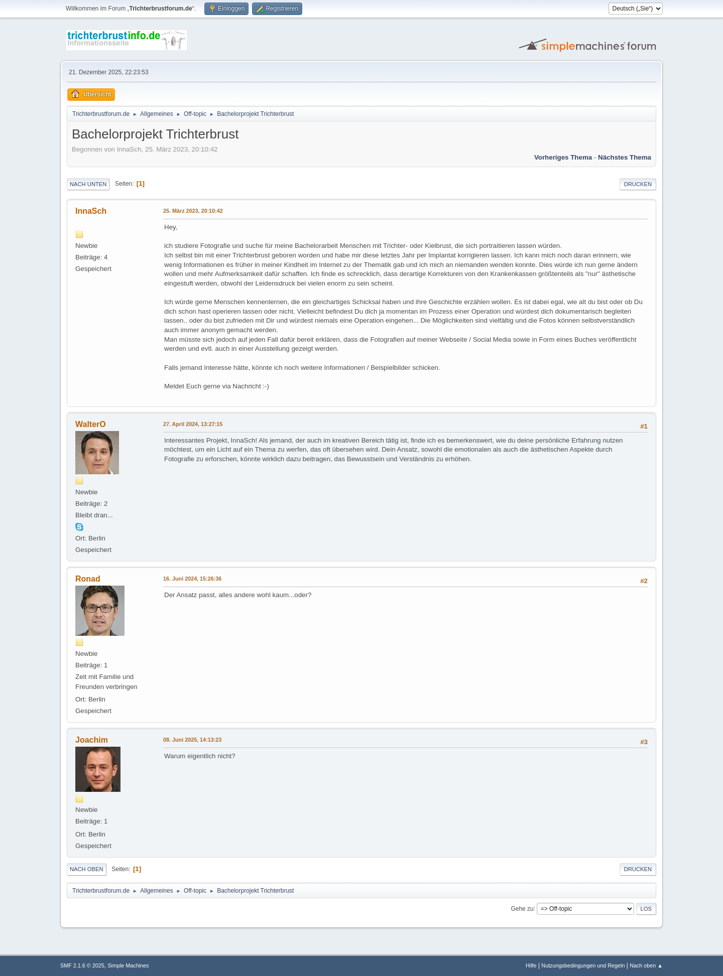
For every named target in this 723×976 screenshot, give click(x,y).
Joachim (91, 740)
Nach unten (88, 184)
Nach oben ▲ (646, 965)
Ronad (87, 579)
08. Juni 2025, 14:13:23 (192, 740)
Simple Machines (128, 965)
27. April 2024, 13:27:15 (192, 424)
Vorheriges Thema (563, 157)
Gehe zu (522, 908)
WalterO (90, 424)
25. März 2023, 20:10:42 (193, 211)
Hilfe (531, 965)
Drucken (638, 184)
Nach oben (86, 869)
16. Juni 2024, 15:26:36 (192, 579)
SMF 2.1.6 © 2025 (82, 965)
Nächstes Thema (624, 157)
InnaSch (90, 211)
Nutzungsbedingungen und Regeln (583, 965)
